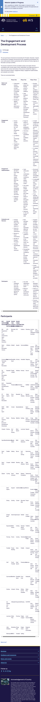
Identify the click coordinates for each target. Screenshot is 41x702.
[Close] (37, 2)
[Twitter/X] (3, 671)
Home (2, 35)
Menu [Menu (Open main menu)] (3, 29)
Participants (5, 52)
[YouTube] (6, 671)
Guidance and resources (20, 655)
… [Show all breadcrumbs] (6, 35)
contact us (15, 11)
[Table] (20, 194)
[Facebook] (1, 671)
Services (20, 651)
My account (32, 15)
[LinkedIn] (10, 671)
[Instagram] (8, 671)
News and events (20, 659)
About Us (20, 662)
